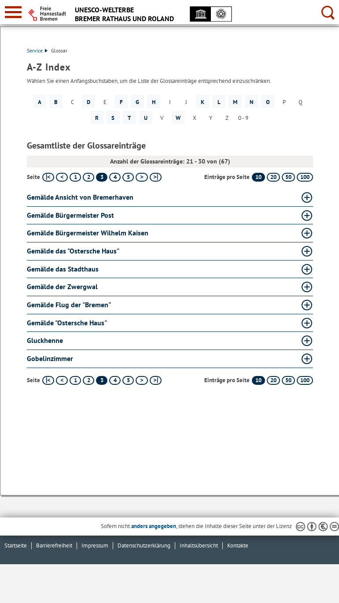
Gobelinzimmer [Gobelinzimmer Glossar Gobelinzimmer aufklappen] (50, 358)
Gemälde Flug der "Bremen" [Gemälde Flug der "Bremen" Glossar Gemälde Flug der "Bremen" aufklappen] (69, 304)
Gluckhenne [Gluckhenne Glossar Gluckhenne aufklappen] (45, 340)
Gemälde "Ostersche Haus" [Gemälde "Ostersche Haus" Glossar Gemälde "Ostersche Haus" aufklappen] (67, 322)
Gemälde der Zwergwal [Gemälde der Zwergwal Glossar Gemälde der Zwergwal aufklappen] (62, 286)
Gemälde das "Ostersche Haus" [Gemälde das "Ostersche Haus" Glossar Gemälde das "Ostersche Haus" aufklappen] (73, 250)
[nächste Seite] (141, 177)
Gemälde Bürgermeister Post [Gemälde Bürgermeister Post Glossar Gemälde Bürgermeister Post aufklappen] (70, 215)
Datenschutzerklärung (144, 545)
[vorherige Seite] (62, 177)
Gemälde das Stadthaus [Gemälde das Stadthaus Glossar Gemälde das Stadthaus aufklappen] (63, 268)
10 (258, 177)
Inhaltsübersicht (199, 545)
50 (288, 177)
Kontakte (237, 545)
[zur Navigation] (13, 12)
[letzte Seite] (156, 177)
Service (37, 50)
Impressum (94, 545)
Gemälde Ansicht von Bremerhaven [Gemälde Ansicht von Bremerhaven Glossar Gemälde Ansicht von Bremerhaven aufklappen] (80, 197)
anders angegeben (153, 526)
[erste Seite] (48, 177)
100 (305, 177)
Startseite (15, 545)
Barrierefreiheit (54, 545)
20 (273, 177)
